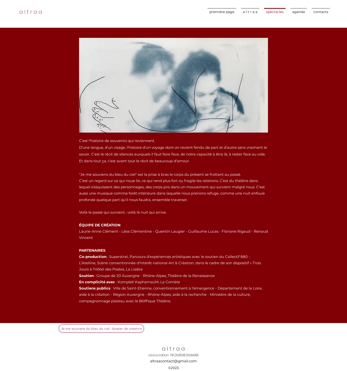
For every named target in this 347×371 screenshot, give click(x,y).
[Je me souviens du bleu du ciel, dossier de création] (101, 328)
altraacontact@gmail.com (173, 361)
